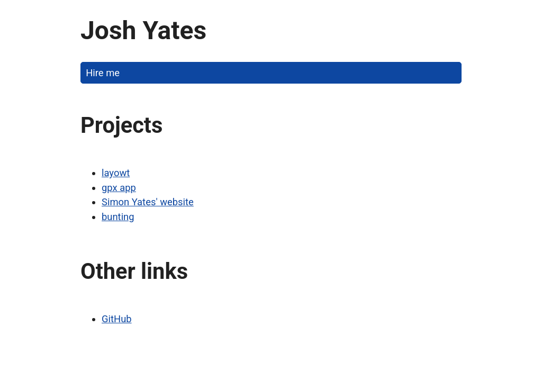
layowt (116, 172)
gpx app (119, 187)
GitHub (117, 318)
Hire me (103, 72)
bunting (118, 216)
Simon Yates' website (148, 201)
